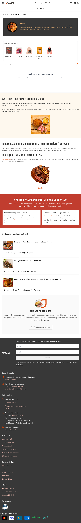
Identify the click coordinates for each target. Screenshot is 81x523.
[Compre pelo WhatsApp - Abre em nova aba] (42, 3)
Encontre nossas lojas (10, 492)
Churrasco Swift (8, 442)
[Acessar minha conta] (74, 3)
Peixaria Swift (7, 446)
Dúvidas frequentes (9, 456)
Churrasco (15, 14)
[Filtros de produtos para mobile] (76, 64)
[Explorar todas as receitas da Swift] (40, 327)
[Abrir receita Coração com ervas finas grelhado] (40, 266)
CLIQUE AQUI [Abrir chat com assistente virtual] (10, 403)
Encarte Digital (7, 479)
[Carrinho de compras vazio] (78, 3)
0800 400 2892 (17, 415)
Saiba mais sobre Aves (42, 29)
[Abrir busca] (71, 3)
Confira (40, 188)
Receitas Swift (7, 439)
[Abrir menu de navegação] (3, 3)
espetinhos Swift (51, 216)
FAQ (3, 469)
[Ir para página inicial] (9, 3)
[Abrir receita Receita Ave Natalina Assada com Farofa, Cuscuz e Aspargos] (40, 284)
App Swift (5, 475)
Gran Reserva (6, 159)
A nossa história (8, 488)
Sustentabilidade (8, 495)
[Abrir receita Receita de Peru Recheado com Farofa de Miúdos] (40, 247)
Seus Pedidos (7, 465)
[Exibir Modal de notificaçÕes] (3, 513)
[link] (40, 8)
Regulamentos (7, 472)
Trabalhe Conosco (9, 449)
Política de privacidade (10, 453)
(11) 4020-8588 (10, 380)
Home (5, 14)
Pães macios (18, 220)
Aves (24, 14)
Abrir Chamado (11, 430)
